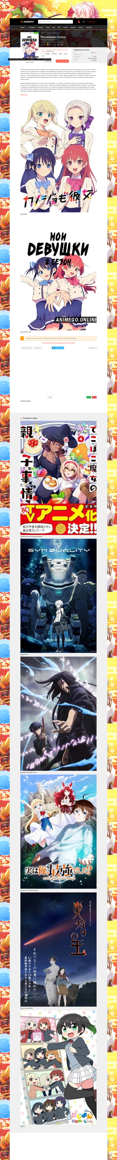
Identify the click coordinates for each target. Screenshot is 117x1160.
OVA (54, 27)
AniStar (66, 49)
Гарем (65, 53)
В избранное (48, 61)
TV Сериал (48, 32)
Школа (60, 53)
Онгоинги (73, 27)
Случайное (89, 27)
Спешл (48, 27)
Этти (43, 56)
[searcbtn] (40, 21)
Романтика (54, 53)
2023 (95, 52)
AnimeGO (28, 21)
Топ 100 (65, 27)
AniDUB (55, 49)
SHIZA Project (60, 49)
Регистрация (92, 21)
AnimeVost (43, 51)
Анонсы (81, 27)
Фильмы (40, 27)
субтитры (48, 49)
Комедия (47, 53)
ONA (59, 27)
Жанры (22, 27)
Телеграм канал (59, 347)
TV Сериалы (32, 27)
